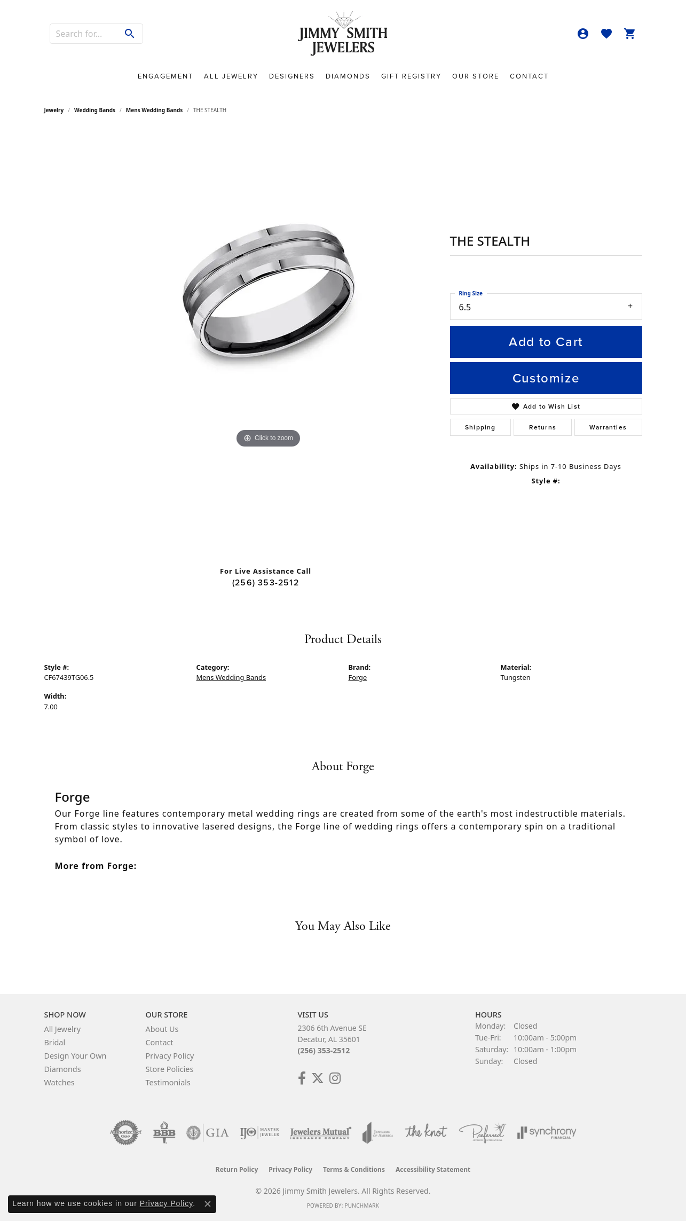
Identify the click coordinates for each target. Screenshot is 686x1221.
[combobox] (84, 33)
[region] (268, 344)
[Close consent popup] (207, 1204)
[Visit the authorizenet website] (126, 1133)
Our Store (475, 76)
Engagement (165, 76)
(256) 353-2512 (265, 582)
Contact (529, 76)
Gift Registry (411, 76)
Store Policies (170, 1069)
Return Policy (237, 1169)
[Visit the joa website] (377, 1133)
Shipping (480, 427)
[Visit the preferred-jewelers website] (483, 1133)
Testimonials (168, 1082)
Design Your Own (75, 1056)
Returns (542, 427)
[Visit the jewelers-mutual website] (320, 1133)
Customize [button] (545, 378)
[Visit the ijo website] (260, 1133)
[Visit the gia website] (207, 1133)
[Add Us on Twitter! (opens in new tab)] (317, 1078)
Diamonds (348, 76)
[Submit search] (130, 33)
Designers (292, 76)
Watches (59, 1082)
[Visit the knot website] (426, 1133)
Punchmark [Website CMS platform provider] (361, 1205)
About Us (162, 1029)
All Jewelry (231, 76)
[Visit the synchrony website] (547, 1133)
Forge (358, 677)
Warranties (608, 427)
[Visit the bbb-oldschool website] (164, 1133)
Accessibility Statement (433, 1169)
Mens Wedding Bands (154, 110)
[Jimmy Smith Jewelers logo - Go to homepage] (343, 33)
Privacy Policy (170, 1056)
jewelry (54, 110)
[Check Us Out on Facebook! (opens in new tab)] (302, 1078)
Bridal (55, 1042)
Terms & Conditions (354, 1169)
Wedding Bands (94, 110)
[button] (583, 33)
